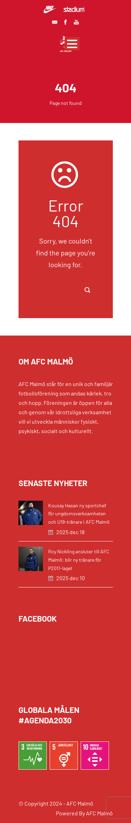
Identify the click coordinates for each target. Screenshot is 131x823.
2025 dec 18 (70, 532)
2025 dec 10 (70, 578)
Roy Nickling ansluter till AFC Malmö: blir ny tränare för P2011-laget (78, 559)
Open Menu (72, 44)
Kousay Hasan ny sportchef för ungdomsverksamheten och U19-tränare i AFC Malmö (79, 513)
